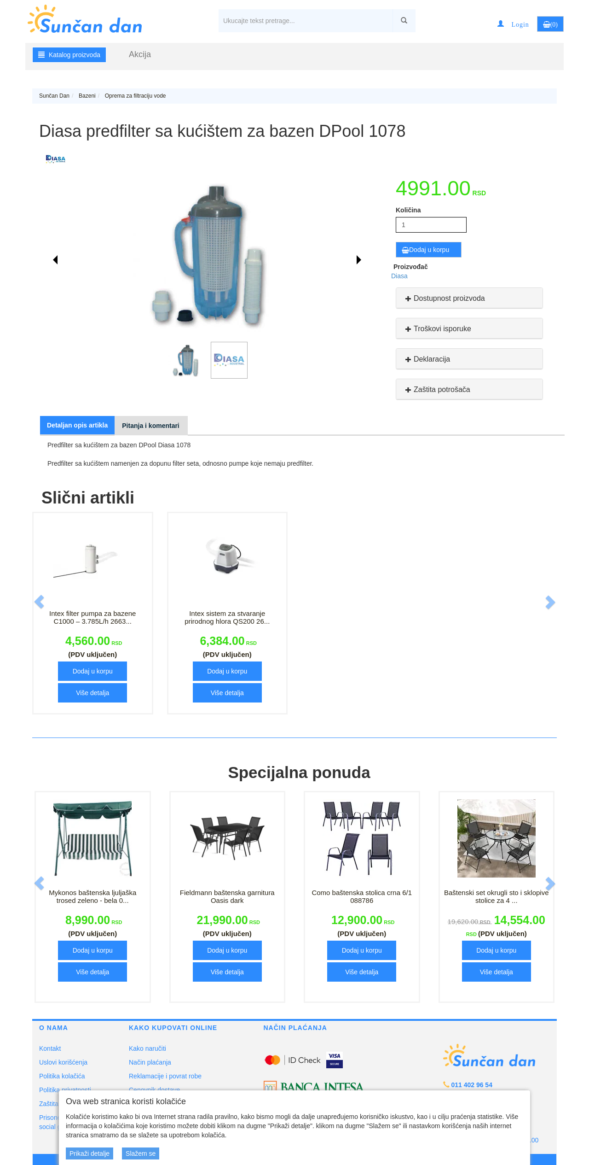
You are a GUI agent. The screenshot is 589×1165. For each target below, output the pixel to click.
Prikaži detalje (89, 1153)
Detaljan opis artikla (77, 425)
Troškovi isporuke (437, 329)
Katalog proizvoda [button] (69, 55)
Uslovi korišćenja (63, 1062)
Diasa (399, 276)
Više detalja (92, 693)
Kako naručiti (147, 1048)
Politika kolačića (62, 1076)
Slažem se (141, 1153)
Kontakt (50, 1048)
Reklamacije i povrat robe (165, 1076)
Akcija (140, 54)
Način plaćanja (150, 1062)
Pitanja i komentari (150, 425)
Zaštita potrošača (436, 389)
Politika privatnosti (65, 1090)
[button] (513, 24)
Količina (408, 210)
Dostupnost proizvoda (444, 298)
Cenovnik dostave (154, 1090)
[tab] (469, 298)
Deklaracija (426, 359)
